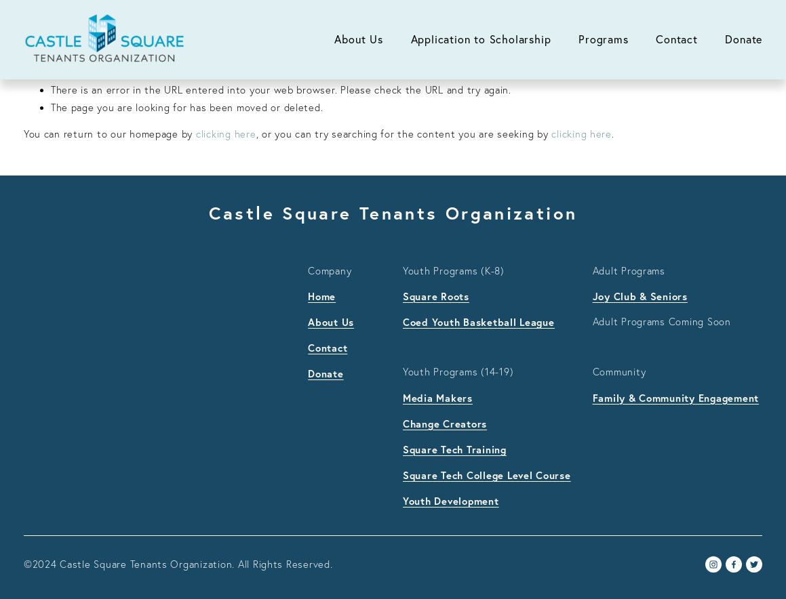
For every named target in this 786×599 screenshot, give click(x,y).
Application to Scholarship (481, 39)
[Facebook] (734, 564)
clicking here (226, 134)
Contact (677, 39)
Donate (743, 39)
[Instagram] (713, 564)
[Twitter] (754, 564)
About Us (358, 39)
